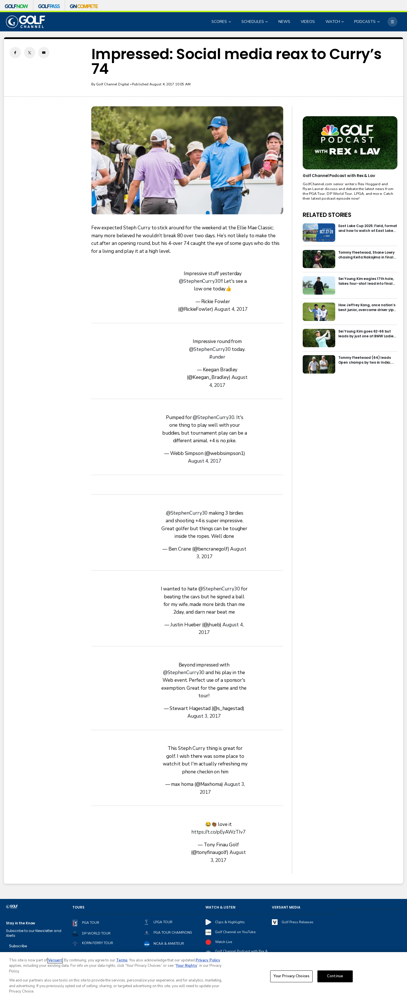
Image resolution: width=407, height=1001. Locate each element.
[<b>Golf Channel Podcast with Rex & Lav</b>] (350, 142)
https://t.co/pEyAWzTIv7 (218, 832)
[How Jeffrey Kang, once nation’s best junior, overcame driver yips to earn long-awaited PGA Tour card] (319, 312)
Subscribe (18, 946)
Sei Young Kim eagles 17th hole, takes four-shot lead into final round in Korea (366, 281)
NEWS (284, 21)
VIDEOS (308, 21)
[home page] (26, 22)
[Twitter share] (29, 52)
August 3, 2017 (204, 716)
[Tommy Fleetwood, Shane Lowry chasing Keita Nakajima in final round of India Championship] (319, 259)
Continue (335, 976)
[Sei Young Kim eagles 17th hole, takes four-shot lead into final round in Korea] (319, 285)
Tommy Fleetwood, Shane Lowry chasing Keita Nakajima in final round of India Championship (366, 255)
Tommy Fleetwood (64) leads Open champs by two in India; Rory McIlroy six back (364, 360)
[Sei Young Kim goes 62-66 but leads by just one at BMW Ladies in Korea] (319, 338)
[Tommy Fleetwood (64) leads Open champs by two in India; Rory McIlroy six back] (319, 364)
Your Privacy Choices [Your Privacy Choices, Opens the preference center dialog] (291, 976)
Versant (55, 960)
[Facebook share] (15, 52)
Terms (121, 960)
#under (217, 357)
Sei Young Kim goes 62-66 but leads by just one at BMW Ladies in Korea (366, 333)
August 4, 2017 (231, 309)
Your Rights (186, 965)
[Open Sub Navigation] (230, 22)
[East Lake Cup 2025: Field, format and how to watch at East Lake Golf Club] (319, 232)
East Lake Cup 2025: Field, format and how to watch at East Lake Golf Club (367, 228)
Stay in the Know (20, 923)
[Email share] (43, 52)
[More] (392, 22)
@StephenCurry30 (199, 281)
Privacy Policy (208, 960)
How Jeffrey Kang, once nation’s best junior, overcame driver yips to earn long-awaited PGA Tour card (367, 307)
